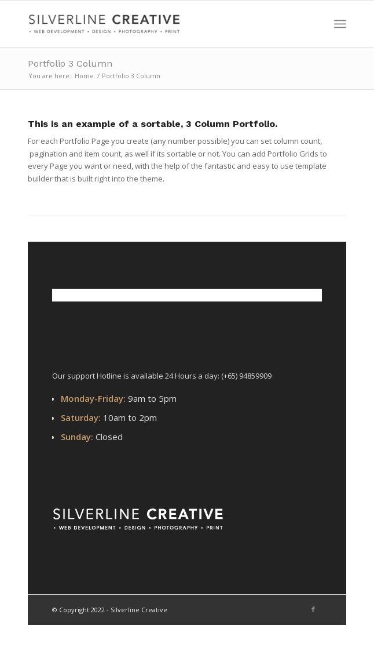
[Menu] (340, 24)
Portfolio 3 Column (70, 63)
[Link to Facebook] (313, 609)
